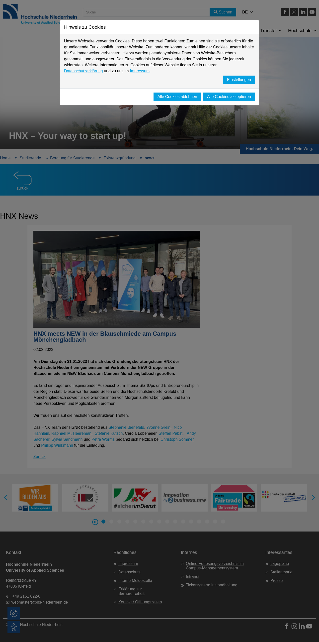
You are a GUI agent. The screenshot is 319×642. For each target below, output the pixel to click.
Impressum (140, 71)
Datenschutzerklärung (83, 71)
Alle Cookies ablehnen (177, 97)
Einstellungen (239, 80)
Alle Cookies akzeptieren (229, 97)
